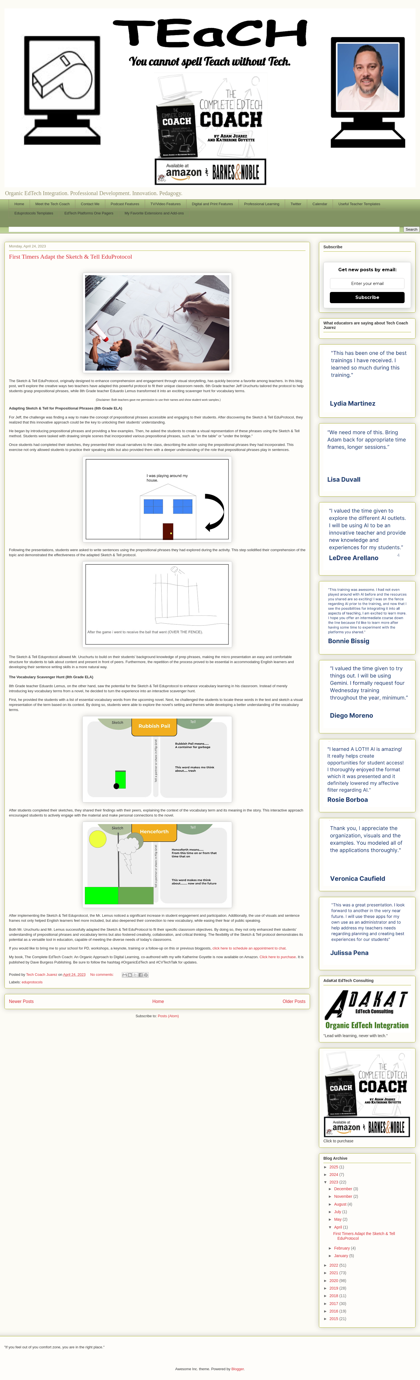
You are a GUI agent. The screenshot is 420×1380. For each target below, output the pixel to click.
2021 (334, 1273)
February (342, 1248)
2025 (334, 1167)
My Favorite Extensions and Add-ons (154, 213)
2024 (334, 1174)
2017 (334, 1303)
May (338, 1219)
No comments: (102, 974)
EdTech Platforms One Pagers (88, 213)
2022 (334, 1265)
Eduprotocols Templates (34, 213)
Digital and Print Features (212, 204)
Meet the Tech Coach (52, 204)
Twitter (296, 204)
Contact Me (90, 204)
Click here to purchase (278, 957)
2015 (334, 1318)
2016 (334, 1311)
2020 (334, 1280)
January (341, 1255)
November (343, 1196)
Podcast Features (125, 204)
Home (19, 204)
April (338, 1227)
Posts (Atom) (168, 1016)
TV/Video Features (165, 204)
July (338, 1212)
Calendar (319, 204)
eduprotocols (32, 982)
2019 (334, 1288)
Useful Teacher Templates (359, 204)
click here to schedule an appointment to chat (249, 948)
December (343, 1189)
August (340, 1204)
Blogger (237, 1369)
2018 (334, 1296)
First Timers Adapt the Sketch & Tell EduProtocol (70, 256)
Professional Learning (261, 204)
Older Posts (294, 1001)
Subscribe (367, 297)
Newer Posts (21, 1001)
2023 (334, 1182)
